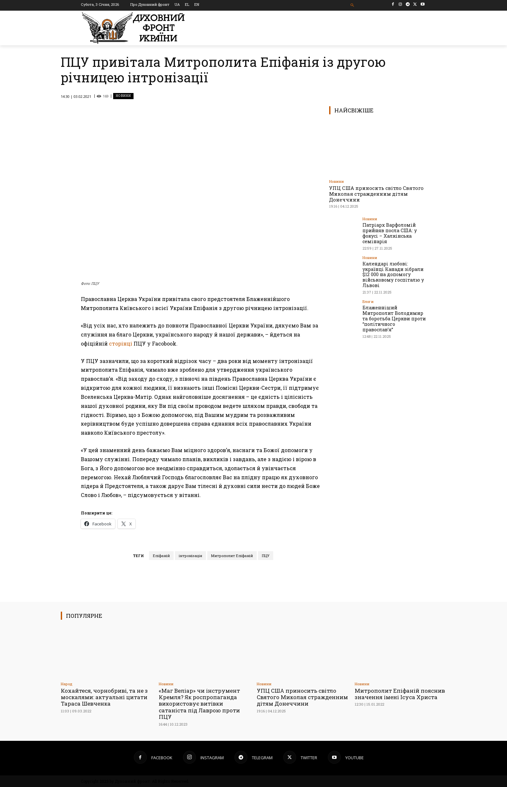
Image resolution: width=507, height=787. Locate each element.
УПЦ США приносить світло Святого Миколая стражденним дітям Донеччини (376, 194)
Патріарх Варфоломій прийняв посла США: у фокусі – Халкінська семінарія (388, 233)
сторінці (120, 343)
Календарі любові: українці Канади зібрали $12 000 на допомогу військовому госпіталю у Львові (392, 274)
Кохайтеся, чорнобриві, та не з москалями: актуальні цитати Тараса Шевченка (104, 697)
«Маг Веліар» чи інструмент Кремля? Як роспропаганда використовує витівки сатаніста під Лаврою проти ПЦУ (200, 704)
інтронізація (190, 555)
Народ (66, 684)
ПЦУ (265, 555)
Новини (123, 96)
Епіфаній (161, 555)
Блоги (367, 301)
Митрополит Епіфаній (232, 555)
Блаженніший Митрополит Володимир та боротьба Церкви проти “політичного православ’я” (393, 318)
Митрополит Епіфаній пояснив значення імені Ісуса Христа (400, 694)
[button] (352, 5)
